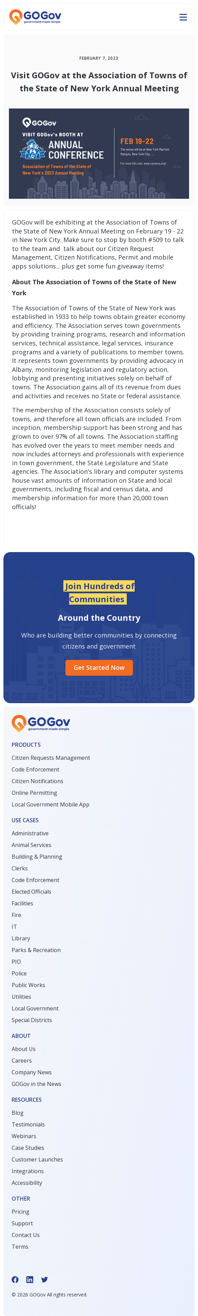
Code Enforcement (35, 769)
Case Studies (28, 1148)
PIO (16, 961)
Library (21, 938)
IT (14, 926)
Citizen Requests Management (51, 758)
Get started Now (99, 667)
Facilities (22, 903)
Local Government (35, 1008)
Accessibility (27, 1183)
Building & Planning (37, 856)
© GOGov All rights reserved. (49, 1294)
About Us (24, 1049)
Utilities (21, 996)
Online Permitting (34, 793)
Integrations (28, 1171)
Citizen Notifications (37, 781)
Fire (16, 915)
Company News (32, 1072)
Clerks (20, 868)
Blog (18, 1113)
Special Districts (32, 1020)
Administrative (30, 833)
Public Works (28, 985)
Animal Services (31, 845)
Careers (22, 1060)
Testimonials (28, 1124)
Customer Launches (37, 1159)
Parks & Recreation (36, 950)
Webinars (24, 1136)
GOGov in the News (36, 1084)
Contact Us (26, 1235)
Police (19, 973)
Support (22, 1223)
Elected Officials (31, 891)
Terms (20, 1246)
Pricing (20, 1211)
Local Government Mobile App (50, 804)
